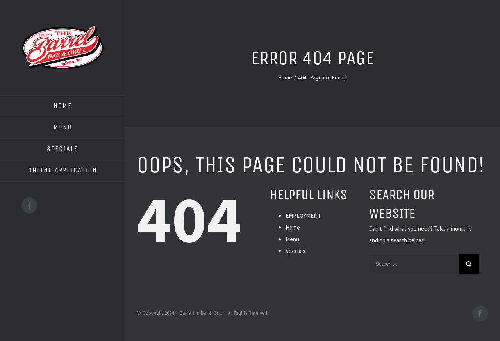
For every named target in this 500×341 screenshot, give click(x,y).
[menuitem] (62, 106)
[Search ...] (414, 264)
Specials (295, 251)
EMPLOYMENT (303, 215)
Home (293, 227)
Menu (292, 239)
